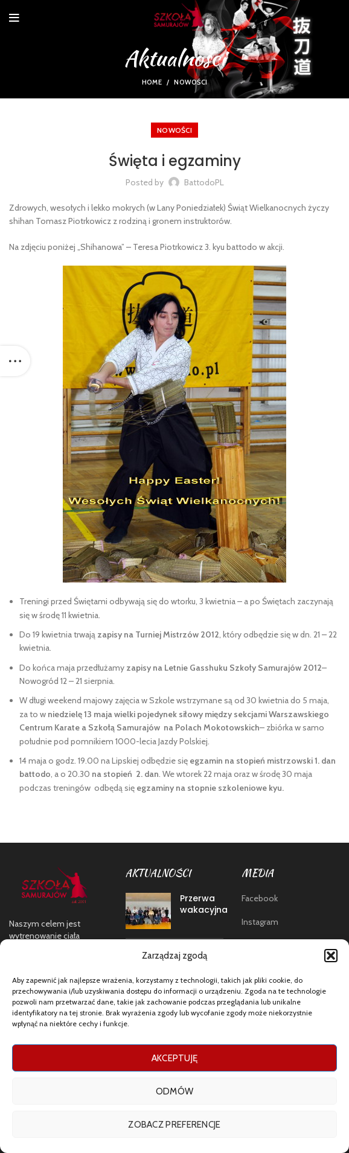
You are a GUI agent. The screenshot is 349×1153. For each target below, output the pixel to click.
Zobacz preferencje (174, 1124)
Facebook (260, 898)
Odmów (175, 1091)
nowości (190, 82)
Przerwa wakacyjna (204, 904)
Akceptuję (175, 1058)
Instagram (260, 921)
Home (152, 82)
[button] (331, 956)
